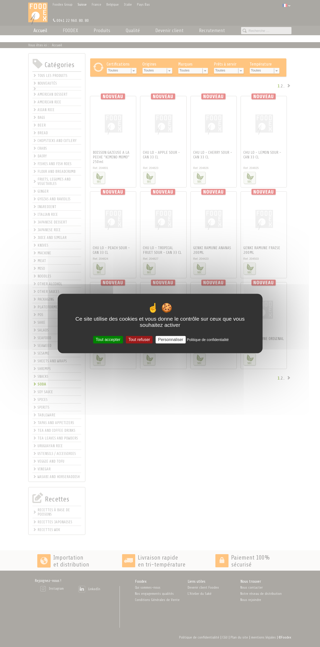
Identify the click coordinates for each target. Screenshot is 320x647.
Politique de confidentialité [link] (208, 340)
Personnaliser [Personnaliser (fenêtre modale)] (170, 339)
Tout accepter (108, 339)
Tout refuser (139, 339)
